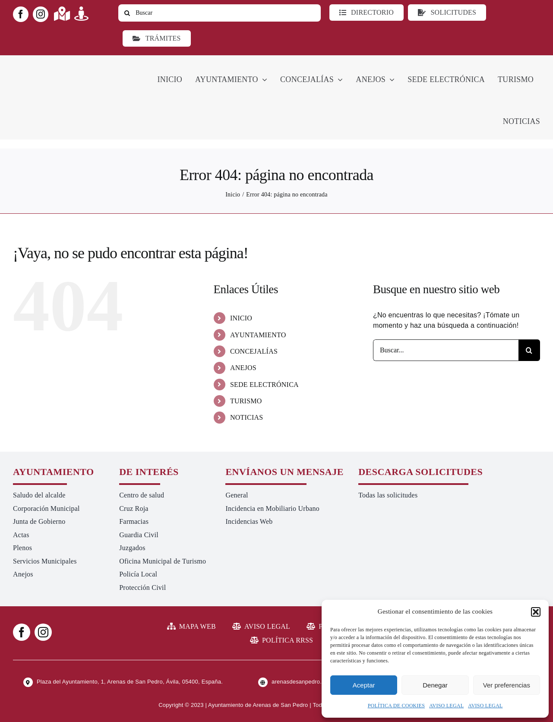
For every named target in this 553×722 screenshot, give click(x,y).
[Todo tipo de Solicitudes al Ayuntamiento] (447, 12)
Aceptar (364, 685)
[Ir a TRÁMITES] (156, 38)
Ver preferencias (506, 685)
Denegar (435, 685)
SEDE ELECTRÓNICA (264, 384)
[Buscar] (219, 13)
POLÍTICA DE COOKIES (396, 706)
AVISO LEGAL (446, 706)
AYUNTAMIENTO (258, 335)
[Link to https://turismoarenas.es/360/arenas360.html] (81, 13)
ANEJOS (243, 367)
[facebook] (20, 14)
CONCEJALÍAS (254, 351)
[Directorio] (366, 12)
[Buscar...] (445, 350)
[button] (535, 612)
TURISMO (246, 401)
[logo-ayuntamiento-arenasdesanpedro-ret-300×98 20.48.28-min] (68, 63)
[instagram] (40, 14)
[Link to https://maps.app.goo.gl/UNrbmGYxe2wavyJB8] (62, 13)
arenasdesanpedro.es (300, 681)
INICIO (241, 318)
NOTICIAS (246, 417)
